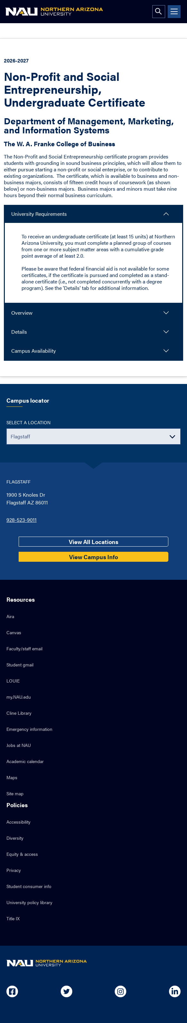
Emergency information (29, 729)
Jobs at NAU (18, 745)
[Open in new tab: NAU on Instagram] (120, 991)
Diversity (14, 838)
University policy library (29, 902)
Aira (10, 616)
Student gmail (19, 664)
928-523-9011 (21, 519)
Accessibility (18, 821)
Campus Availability (33, 350)
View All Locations (93, 542)
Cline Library (18, 713)
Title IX (13, 918)
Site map (14, 793)
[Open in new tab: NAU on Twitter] (66, 991)
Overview (21, 312)
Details (19, 331)
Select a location (28, 422)
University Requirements (39, 213)
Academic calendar (25, 761)
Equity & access (22, 854)
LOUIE (13, 680)
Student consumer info (28, 886)
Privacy (13, 870)
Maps (11, 777)
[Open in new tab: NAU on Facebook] (12, 991)
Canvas (13, 632)
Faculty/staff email (24, 648)
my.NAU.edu (18, 696)
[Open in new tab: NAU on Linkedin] (175, 991)
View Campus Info (93, 557)
